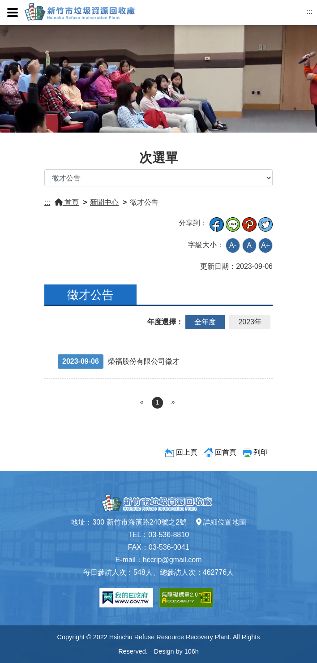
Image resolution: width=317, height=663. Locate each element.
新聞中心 (104, 202)
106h (191, 651)
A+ (265, 245)
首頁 (67, 202)
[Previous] (142, 402)
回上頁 (186, 452)
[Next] (172, 402)
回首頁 (225, 452)
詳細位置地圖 (221, 522)
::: (310, 11)
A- (232, 245)
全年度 (205, 322)
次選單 (158, 158)
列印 (260, 452)
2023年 (249, 322)
